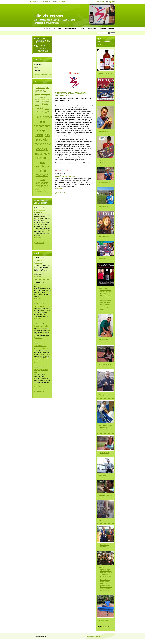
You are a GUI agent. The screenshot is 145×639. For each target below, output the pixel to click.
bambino (37, 99)
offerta (45, 104)
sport (39, 135)
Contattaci (92, 28)
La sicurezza (39, 306)
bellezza (45, 191)
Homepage (47, 28)
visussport (42, 97)
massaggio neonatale (40, 187)
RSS (55, 2)
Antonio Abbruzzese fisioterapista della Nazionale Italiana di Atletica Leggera (106, 428)
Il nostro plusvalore (41, 326)
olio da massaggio (45, 189)
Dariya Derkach (104, 453)
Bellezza (47, 109)
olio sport (42, 130)
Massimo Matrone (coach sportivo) (105, 394)
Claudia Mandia (104, 236)
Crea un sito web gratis (94, 636)
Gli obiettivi (38, 284)
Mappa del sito (46, 2)
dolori (38, 186)
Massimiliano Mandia (106, 495)
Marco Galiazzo (104, 206)
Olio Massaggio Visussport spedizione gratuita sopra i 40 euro (43, 40)
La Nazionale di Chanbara (104, 545)
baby (49, 187)
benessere (39, 191)
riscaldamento (45, 117)
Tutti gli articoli (60, 193)
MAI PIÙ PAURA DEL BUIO (65, 176)
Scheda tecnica (70, 28)
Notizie (82, 28)
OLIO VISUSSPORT (106, 73)
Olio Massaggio (42, 112)
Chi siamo (57, 28)
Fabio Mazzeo (104, 520)
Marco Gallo (103, 475)
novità (39, 108)
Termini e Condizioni (107, 28)
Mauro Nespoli (104, 131)
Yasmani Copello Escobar (105, 161)
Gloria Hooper (104, 620)
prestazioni (44, 186)
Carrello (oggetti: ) (107, 2)
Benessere (42, 113)
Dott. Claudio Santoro (104, 340)
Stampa (63, 2)
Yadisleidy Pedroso (105, 364)
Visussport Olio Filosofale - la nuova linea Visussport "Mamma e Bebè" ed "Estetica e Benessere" (43, 48)
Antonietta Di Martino (106, 182)
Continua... (59, 188)
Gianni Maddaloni (105, 258)
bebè (48, 97)
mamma (37, 189)
